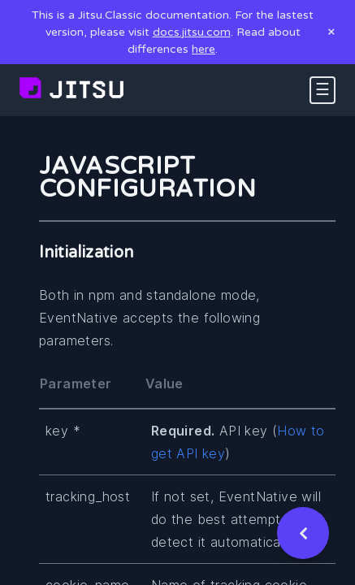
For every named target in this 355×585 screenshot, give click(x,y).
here (203, 49)
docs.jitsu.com (192, 32)
